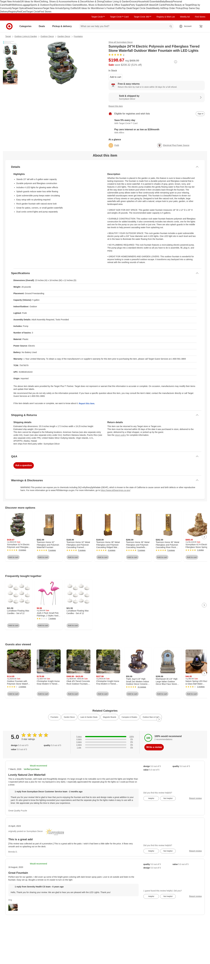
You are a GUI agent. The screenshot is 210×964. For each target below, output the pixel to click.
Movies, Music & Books (92, 5)
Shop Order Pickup (173, 8)
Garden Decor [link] (69, 717)
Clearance (37, 8)
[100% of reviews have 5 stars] (105, 736)
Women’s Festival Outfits (109, 8)
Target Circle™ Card (119, 17)
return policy (120, 435)
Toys (51, 5)
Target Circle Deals (142, 8)
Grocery (134, 1)
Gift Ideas (150, 5)
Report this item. (87, 403)
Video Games (73, 5)
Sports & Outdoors (40, 5)
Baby (162, 1)
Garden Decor (63, 36)
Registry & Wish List (165, 17)
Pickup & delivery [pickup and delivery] (63, 26)
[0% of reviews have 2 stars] (105, 745)
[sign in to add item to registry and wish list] (200, 113)
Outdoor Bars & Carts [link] (151, 717)
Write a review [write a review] (154, 747)
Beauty (169, 1)
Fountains (78, 36)
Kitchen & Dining (95, 1)
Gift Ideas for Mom (29, 1)
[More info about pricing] (175, 62)
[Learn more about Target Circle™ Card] (156, 121)
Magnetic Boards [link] (109, 717)
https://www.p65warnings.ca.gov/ (115, 490)
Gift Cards (160, 5)
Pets (167, 5)
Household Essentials (149, 1)
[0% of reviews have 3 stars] (105, 742)
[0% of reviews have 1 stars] (105, 747)
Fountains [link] (54, 717)
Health (8, 5)
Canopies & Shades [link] (129, 717)
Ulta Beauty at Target (180, 5)
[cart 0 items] (201, 26)
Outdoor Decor (47, 36)
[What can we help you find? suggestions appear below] (126, 26)
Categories (26, 26)
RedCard (21, 11)
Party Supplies (137, 5)
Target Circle (33, 11)
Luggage (25, 5)
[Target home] (9, 26)
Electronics (60, 5)
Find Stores (45, 11)
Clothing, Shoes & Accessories (55, 1)
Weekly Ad (157, 8)
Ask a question (23, 465)
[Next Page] (204, 536)
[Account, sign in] (186, 26)
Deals (29, 8)
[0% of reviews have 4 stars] (105, 739)
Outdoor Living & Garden (117, 1)
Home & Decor (78, 1)
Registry (12, 11)
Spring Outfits (70, 8)
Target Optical (19, 8)
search (171, 26)
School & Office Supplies (117, 5)
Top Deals (127, 8)
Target (8, 36)
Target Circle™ (98, 17)
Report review (195, 798)
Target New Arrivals (10, 1)
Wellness (16, 5)
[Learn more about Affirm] (156, 131)
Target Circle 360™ (142, 17)
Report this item (115, 106)
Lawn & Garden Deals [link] (88, 717)
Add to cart (115, 77)
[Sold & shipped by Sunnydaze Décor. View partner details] (156, 97)
